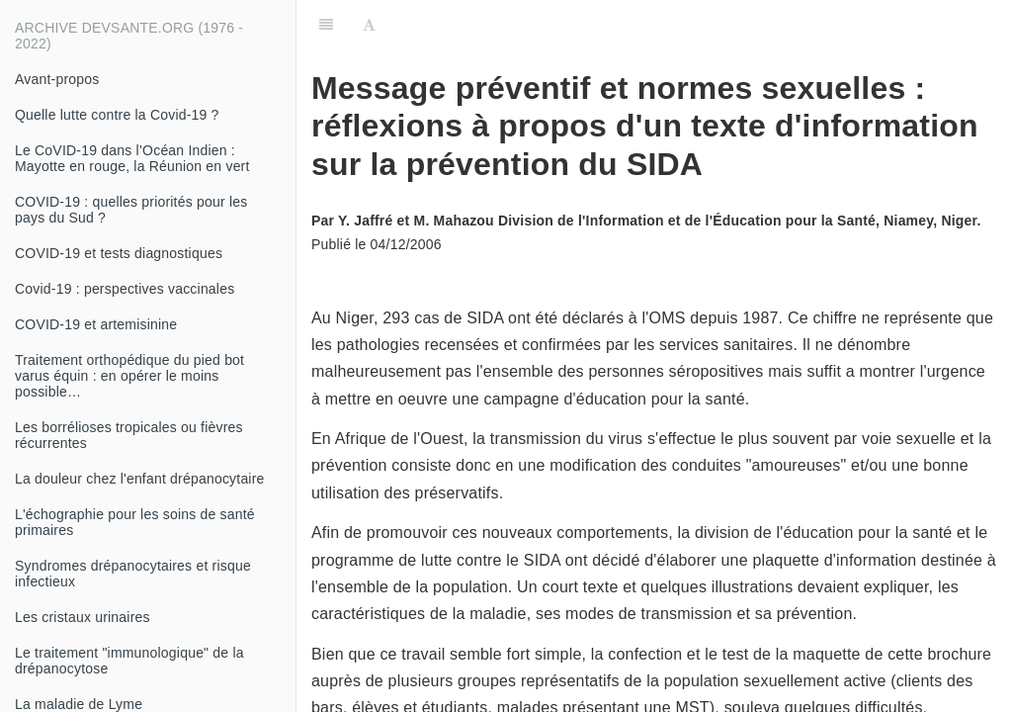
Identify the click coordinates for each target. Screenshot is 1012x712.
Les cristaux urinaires (82, 617)
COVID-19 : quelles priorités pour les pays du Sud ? (131, 209)
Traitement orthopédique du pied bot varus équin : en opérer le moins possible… (129, 376)
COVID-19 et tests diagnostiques (118, 253)
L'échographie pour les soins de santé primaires (135, 522)
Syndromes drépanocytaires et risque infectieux (133, 573)
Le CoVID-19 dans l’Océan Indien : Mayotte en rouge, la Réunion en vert (132, 158)
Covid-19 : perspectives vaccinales (124, 289)
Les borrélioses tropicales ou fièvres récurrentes (129, 435)
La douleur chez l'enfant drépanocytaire (140, 479)
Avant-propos (57, 79)
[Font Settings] (369, 24)
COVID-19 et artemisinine (96, 324)
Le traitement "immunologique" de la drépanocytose (129, 660)
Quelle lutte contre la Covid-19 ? (117, 115)
